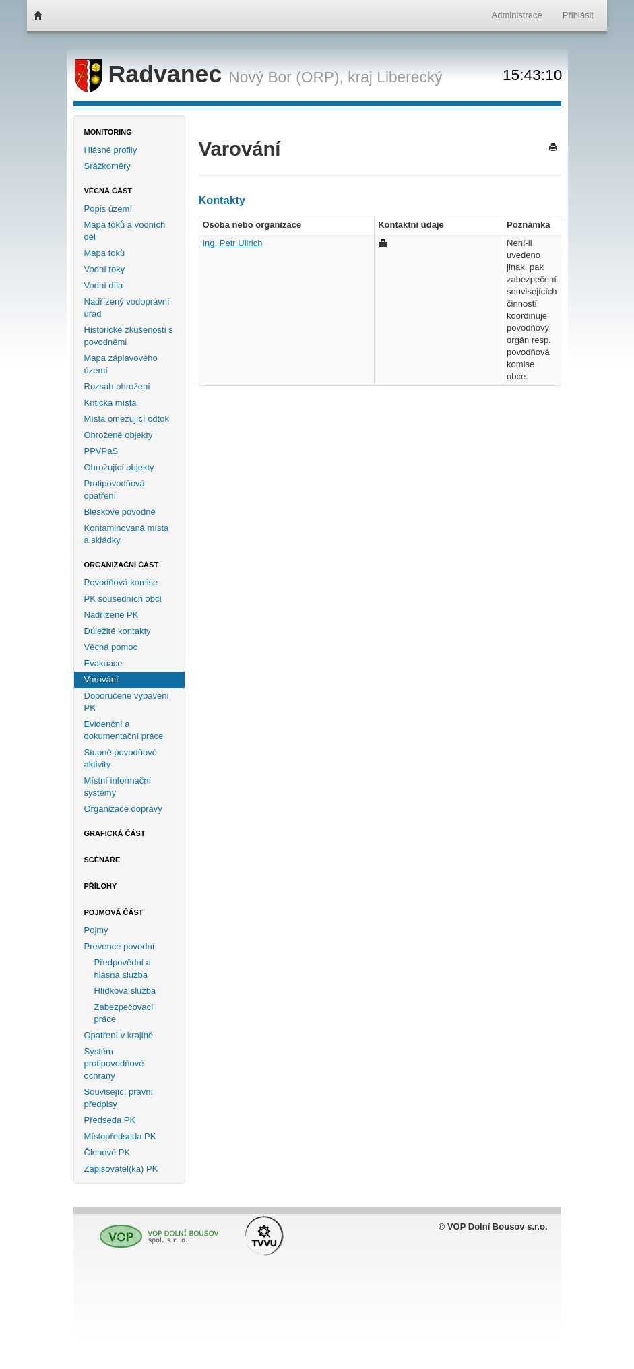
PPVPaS (101, 451)
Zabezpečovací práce (124, 1013)
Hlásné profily (110, 150)
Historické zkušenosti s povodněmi (128, 336)
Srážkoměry (107, 166)
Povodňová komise (121, 582)
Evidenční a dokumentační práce (124, 730)
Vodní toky (104, 269)
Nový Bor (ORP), (286, 77)
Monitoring (108, 132)
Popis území (108, 208)
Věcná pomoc (111, 647)
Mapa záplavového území (121, 364)
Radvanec (152, 74)
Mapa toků (104, 253)
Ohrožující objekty (119, 467)
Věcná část (108, 191)
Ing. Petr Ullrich (233, 243)
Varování (101, 679)
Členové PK (107, 1152)
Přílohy (100, 886)
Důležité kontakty (117, 631)
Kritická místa (110, 402)
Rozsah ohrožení (117, 386)
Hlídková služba (125, 991)
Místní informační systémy (118, 786)
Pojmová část (114, 912)
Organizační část (121, 565)
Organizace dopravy (123, 809)
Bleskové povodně (120, 512)
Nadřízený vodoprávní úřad (127, 307)
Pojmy (96, 930)
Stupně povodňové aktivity (120, 758)
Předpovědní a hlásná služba (123, 968)
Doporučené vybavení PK (126, 702)
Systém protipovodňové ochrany (114, 1063)
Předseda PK (110, 1120)
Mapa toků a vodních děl (125, 231)
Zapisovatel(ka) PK (121, 1169)
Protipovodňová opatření (114, 489)
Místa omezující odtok (126, 419)
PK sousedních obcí (123, 599)
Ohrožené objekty (118, 435)
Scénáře (102, 860)
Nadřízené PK (111, 615)
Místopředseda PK (120, 1136)
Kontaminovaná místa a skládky (126, 534)
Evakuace (103, 663)
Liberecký (409, 77)
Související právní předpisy (119, 1098)
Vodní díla (103, 285)
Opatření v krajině (119, 1035)
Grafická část (115, 833)
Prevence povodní (119, 946)
